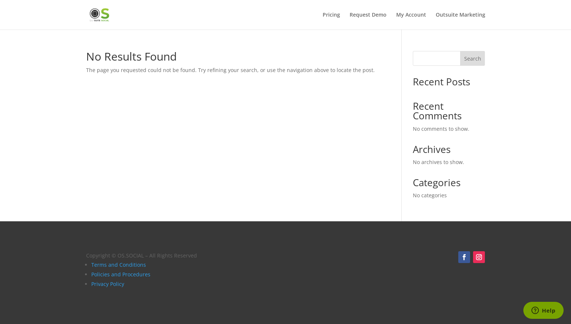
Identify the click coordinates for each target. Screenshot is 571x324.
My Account (411, 15)
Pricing (331, 15)
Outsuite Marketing (460, 15)
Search (472, 58)
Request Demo (368, 15)
